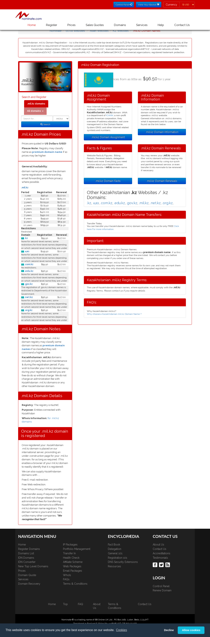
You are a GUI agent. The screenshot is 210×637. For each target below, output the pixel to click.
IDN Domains (26, 557)
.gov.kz (28, 284)
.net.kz (28, 297)
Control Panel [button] (124, 4)
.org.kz (28, 310)
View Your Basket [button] (148, 4)
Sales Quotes (95, 25)
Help (161, 25)
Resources (114, 566)
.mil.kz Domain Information (161, 132)
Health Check (71, 557)
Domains (120, 25)
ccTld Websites (75, 30)
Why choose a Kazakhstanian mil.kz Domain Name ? (114, 314)
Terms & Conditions (75, 583)
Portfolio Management (76, 548)
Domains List (26, 553)
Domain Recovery (29, 583)
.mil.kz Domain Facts (107, 180)
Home (32, 25)
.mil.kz (24, 187)
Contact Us (182, 25)
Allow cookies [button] (191, 630)
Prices (71, 25)
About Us (158, 544)
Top (65, 604)
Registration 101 (117, 557)
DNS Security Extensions (123, 561)
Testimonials (160, 557)
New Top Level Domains (33, 566)
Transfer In (69, 553)
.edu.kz (28, 271)
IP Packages (70, 544)
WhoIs (67, 575)
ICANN (109, 115)
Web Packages (72, 566)
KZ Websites (121, 30)
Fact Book (114, 544)
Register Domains (29, 548)
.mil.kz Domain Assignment (108, 137)
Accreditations (161, 553)
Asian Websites (99, 30)
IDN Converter (27, 561)
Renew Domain (162, 590)
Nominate (55, 30)
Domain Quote (27, 575)
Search (45, 124)
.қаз (26, 251)
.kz (26, 238)
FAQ (80, 604)
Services (141, 25)
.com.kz (28, 264)
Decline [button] (169, 630)
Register (51, 25)
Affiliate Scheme (72, 561)
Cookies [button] (121, 630)
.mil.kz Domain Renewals (161, 180)
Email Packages (72, 570)
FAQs (66, 579)
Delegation (114, 548)
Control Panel (161, 586)
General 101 (115, 553)
